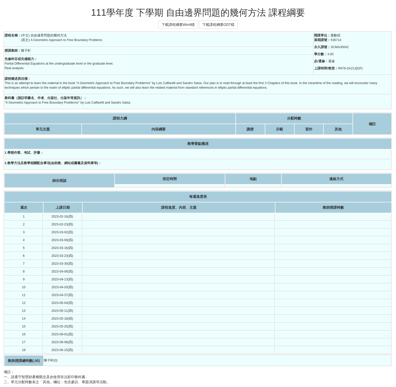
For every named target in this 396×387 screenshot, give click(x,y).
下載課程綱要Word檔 (178, 25)
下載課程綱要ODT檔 (218, 25)
